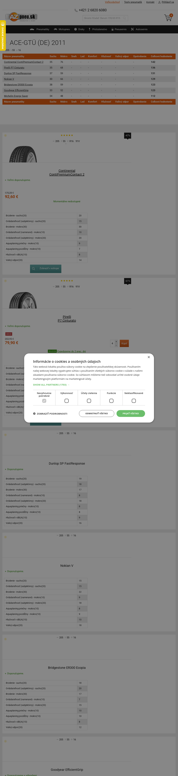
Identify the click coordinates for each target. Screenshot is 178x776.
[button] (89, 384)
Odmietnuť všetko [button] (95, 413)
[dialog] (89, 388)
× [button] (148, 357)
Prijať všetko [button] (130, 413)
